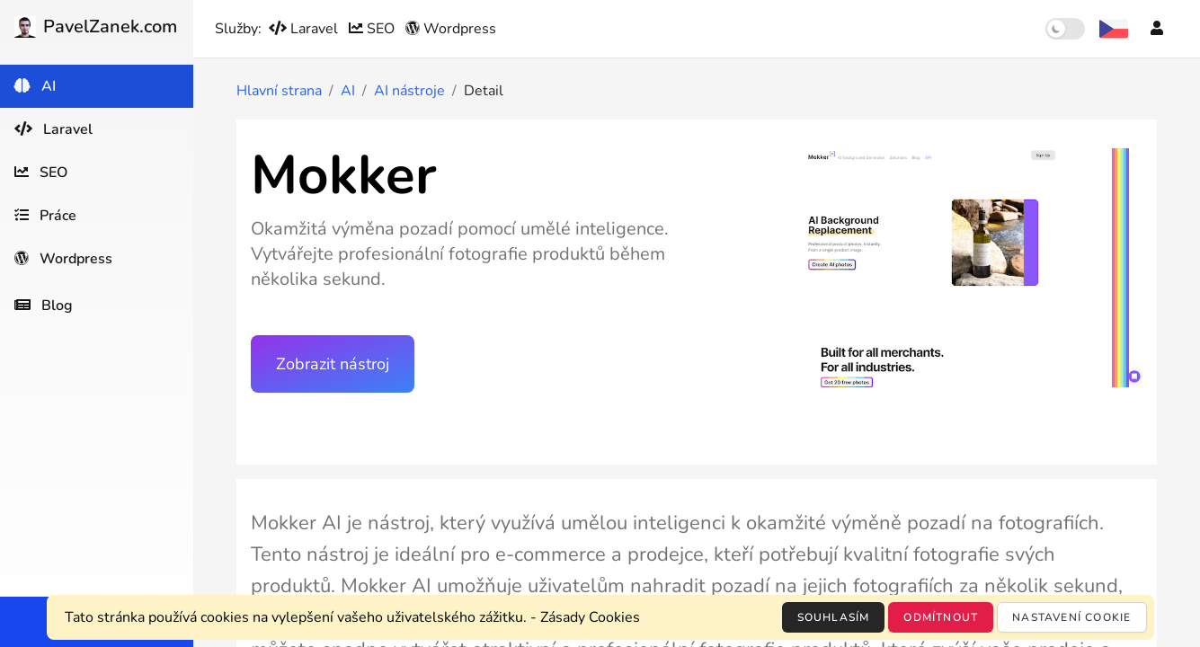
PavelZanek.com (95, 26)
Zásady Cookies (590, 617)
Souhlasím (833, 617)
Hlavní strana (279, 91)
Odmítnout (940, 617)
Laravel (305, 29)
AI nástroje (409, 91)
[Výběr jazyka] (1113, 28)
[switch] (1065, 29)
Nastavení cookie (1071, 617)
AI (348, 91)
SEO (373, 29)
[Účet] (1156, 28)
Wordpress (450, 29)
